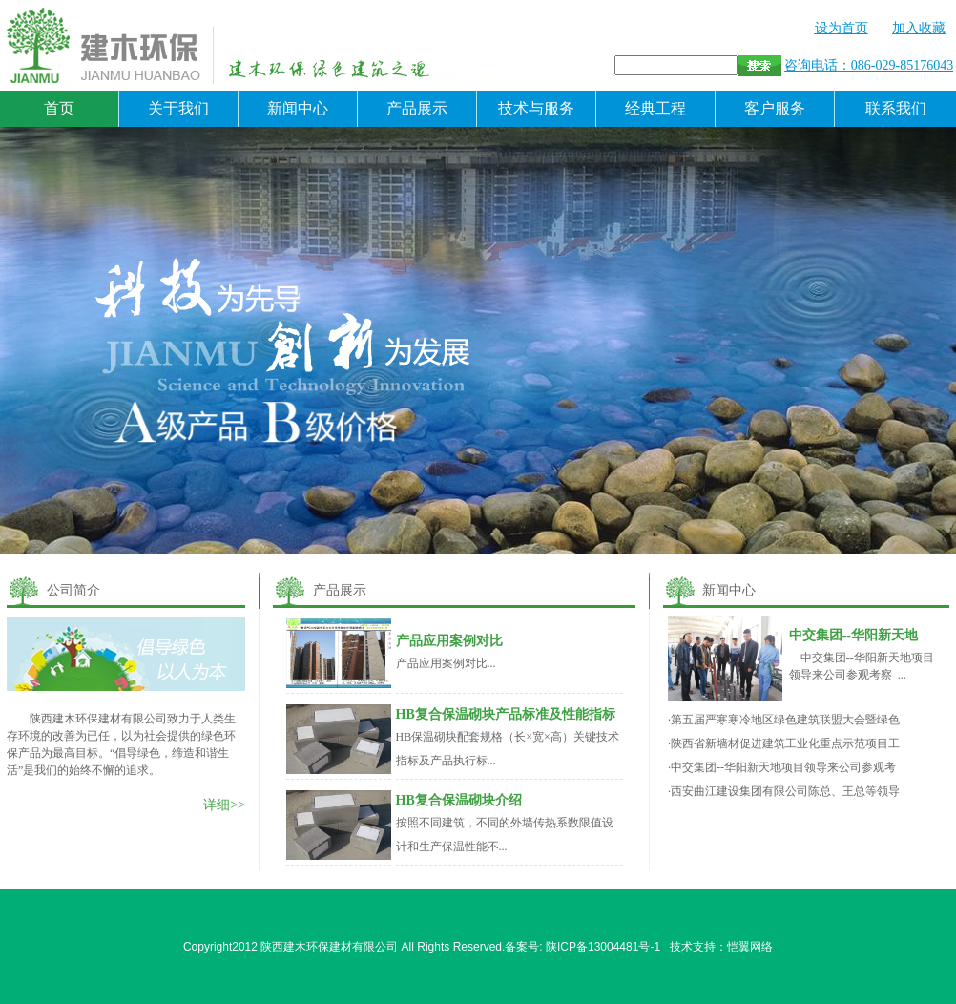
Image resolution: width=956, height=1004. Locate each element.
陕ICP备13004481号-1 (603, 946)
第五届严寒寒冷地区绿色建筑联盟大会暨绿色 (785, 719)
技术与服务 (536, 108)
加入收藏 (919, 28)
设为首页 (841, 28)
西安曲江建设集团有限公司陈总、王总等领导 (785, 791)
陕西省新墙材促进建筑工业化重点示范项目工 (785, 743)
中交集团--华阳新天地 (853, 635)
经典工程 (655, 108)
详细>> (224, 805)
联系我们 (895, 108)
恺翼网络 (750, 946)
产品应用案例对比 (449, 641)
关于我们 (178, 108)
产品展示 (416, 108)
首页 (59, 108)
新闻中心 (297, 108)
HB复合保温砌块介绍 (459, 800)
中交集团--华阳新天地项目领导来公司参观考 (783, 767)
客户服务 (774, 108)
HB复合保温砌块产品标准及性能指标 (505, 714)
